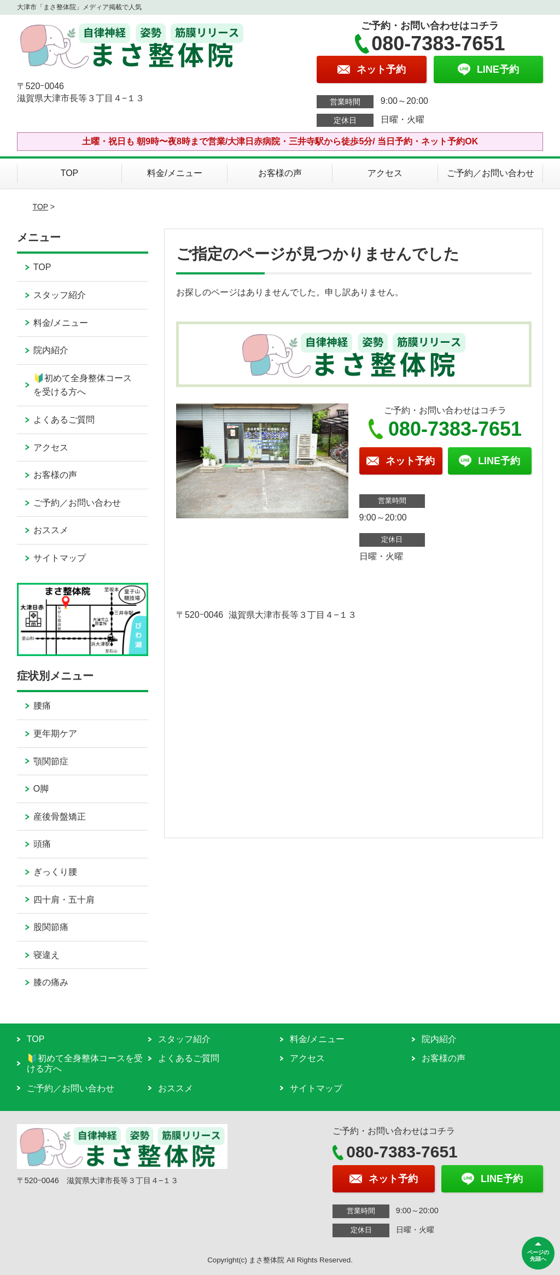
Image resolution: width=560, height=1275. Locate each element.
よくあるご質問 (64, 419)
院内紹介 (50, 350)
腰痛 (42, 705)
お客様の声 (280, 173)
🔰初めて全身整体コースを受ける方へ (82, 385)
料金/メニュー (174, 173)
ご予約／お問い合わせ (490, 173)
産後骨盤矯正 (59, 816)
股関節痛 (50, 927)
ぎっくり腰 (55, 871)
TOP (70, 173)
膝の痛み (50, 982)
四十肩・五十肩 (64, 899)
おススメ (50, 530)
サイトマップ (59, 558)
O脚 (41, 788)
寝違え (46, 955)
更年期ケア (55, 733)
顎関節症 (50, 761)
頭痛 (42, 844)
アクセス (385, 173)
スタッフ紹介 (59, 295)
